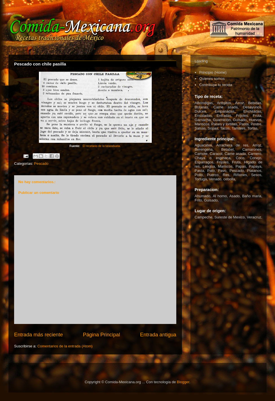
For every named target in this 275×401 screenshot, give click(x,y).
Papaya (255, 166)
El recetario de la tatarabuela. (102, 146)
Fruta (257, 115)
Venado (215, 179)
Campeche (203, 217)
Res (226, 175)
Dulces (200, 111)
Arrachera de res (232, 145)
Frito (198, 200)
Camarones (251, 149)
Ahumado (202, 196)
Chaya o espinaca (212, 158)
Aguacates (203, 145)
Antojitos (224, 103)
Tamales (238, 128)
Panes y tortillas (224, 124)
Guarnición (222, 120)
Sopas (213, 128)
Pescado (41, 163)
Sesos (256, 175)
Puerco (213, 175)
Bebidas (254, 103)
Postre (256, 124)
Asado (234, 196)
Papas (241, 166)
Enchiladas (252, 111)
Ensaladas (203, 115)
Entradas (224, 115)
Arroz (239, 103)
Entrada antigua (158, 335)
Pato (211, 170)
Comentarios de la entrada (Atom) (65, 346)
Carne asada (226, 107)
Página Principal (101, 335)
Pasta (243, 124)
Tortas (252, 128)
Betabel (227, 149)
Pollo (199, 175)
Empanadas (224, 111)
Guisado (240, 120)
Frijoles (242, 115)
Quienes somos (212, 78)
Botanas (201, 107)
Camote (201, 154)
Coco (240, 158)
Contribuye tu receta (215, 85)
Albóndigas (204, 103)
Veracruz (254, 217)
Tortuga (201, 179)
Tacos (225, 128)
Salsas (200, 128)
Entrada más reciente (38, 335)
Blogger (183, 382)
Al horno (220, 196)
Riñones (240, 175)
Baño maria (251, 196)
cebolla (229, 179)
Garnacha (203, 120)
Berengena (204, 149)
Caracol (216, 154)
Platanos (254, 170)
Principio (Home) (212, 72)
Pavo (222, 170)
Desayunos (252, 107)
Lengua (209, 166)
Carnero (254, 154)
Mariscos (202, 124)
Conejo (255, 158)
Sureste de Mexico (229, 217)
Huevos (255, 120)
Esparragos (204, 162)
